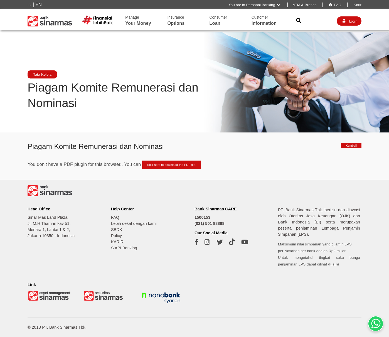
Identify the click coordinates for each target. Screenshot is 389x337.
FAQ (334, 5)
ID (29, 5)
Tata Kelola (42, 74)
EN (39, 4)
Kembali (351, 145)
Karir (357, 5)
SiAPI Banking (124, 248)
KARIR (117, 242)
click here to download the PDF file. (171, 164)
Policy (116, 235)
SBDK (116, 229)
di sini (333, 264)
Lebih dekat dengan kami (134, 223)
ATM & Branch (305, 5)
